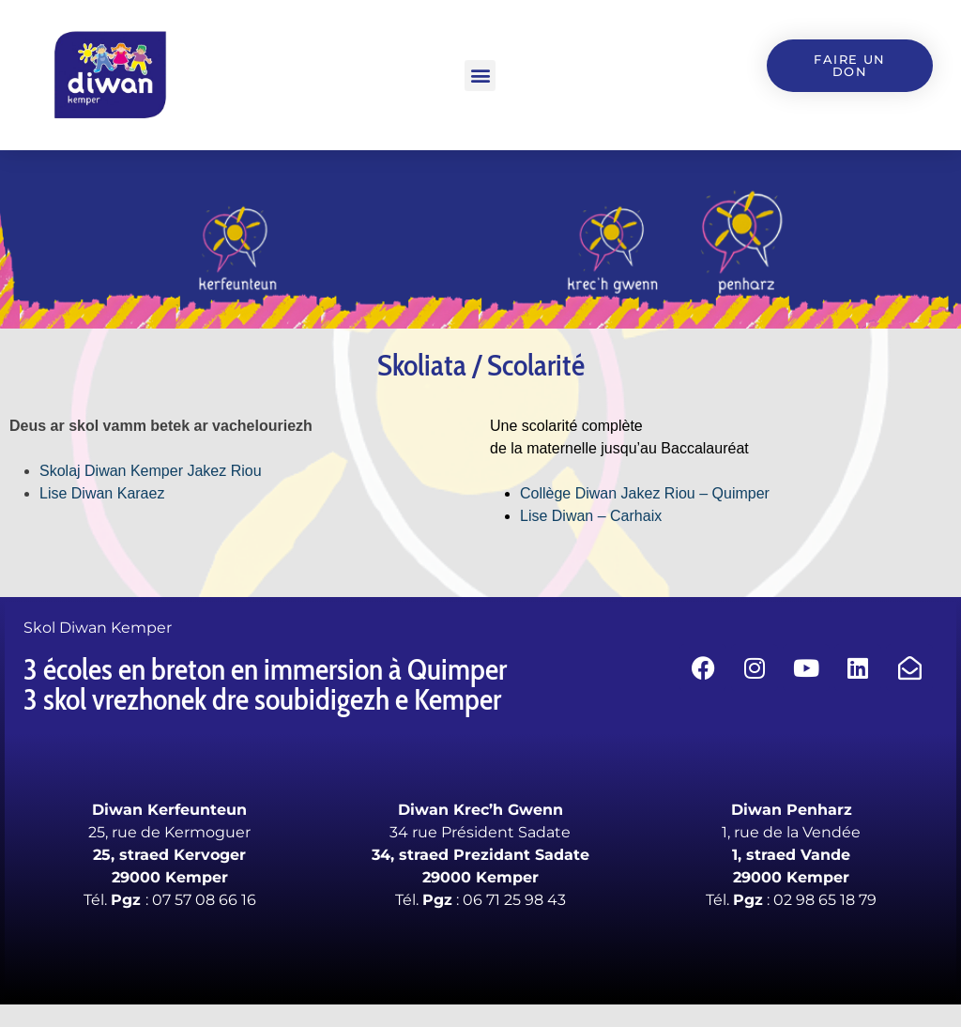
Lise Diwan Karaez (101, 493)
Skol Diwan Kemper (97, 627)
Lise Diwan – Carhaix (591, 516)
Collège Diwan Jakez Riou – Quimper (646, 493)
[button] (480, 75)
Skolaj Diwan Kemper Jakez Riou (150, 471)
